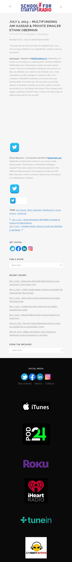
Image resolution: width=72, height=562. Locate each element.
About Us (38, 383)
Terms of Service (24, 383)
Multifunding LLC (39, 59)
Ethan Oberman (34, 210)
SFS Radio (30, 34)
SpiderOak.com (54, 158)
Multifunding (48, 210)
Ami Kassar (21, 210)
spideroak (21, 213)
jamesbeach (43, 34)
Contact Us (49, 383)
